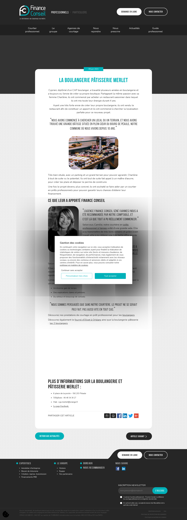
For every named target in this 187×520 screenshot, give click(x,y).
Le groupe (53, 30)
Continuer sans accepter (72, 270)
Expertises (25, 463)
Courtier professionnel (32, 30)
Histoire (62, 468)
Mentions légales (154, 511)
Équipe (62, 471)
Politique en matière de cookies (155, 517)
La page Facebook (61, 406)
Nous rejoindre (96, 30)
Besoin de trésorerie (29, 471)
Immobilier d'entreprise (30, 468)
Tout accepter (110, 276)
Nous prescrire (115, 30)
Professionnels (60, 12)
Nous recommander (94, 467)
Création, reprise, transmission (33, 474)
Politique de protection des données (153, 514)
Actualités (134, 28)
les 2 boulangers (59, 323)
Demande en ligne (129, 11)
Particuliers (80, 12)
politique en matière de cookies (74, 265)
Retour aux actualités (49, 436)
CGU (165, 511)
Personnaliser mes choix (77, 276)
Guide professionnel (155, 30)
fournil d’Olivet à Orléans (88, 319)
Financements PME (29, 477)
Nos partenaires (65, 474)
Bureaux (88, 463)
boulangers (128, 315)
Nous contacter (156, 11)
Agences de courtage (73, 30)
